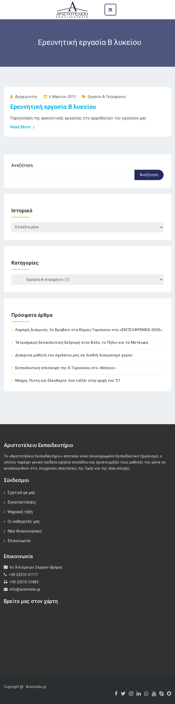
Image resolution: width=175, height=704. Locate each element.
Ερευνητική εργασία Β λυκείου (53, 106)
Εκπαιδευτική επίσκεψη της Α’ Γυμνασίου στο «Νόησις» (65, 368)
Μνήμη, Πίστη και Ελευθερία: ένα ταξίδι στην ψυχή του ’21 (67, 380)
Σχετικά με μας (21, 492)
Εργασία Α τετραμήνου (107, 96)
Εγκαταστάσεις (22, 502)
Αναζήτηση (22, 165)
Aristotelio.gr (36, 687)
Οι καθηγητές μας (24, 521)
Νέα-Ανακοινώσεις (25, 531)
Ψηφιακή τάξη (20, 511)
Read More (22, 127)
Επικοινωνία (19, 540)
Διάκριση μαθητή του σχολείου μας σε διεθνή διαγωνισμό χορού (73, 355)
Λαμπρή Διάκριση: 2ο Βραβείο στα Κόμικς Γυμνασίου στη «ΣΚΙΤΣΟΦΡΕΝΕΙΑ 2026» (88, 330)
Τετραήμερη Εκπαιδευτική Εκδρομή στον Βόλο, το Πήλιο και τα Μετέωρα (81, 342)
